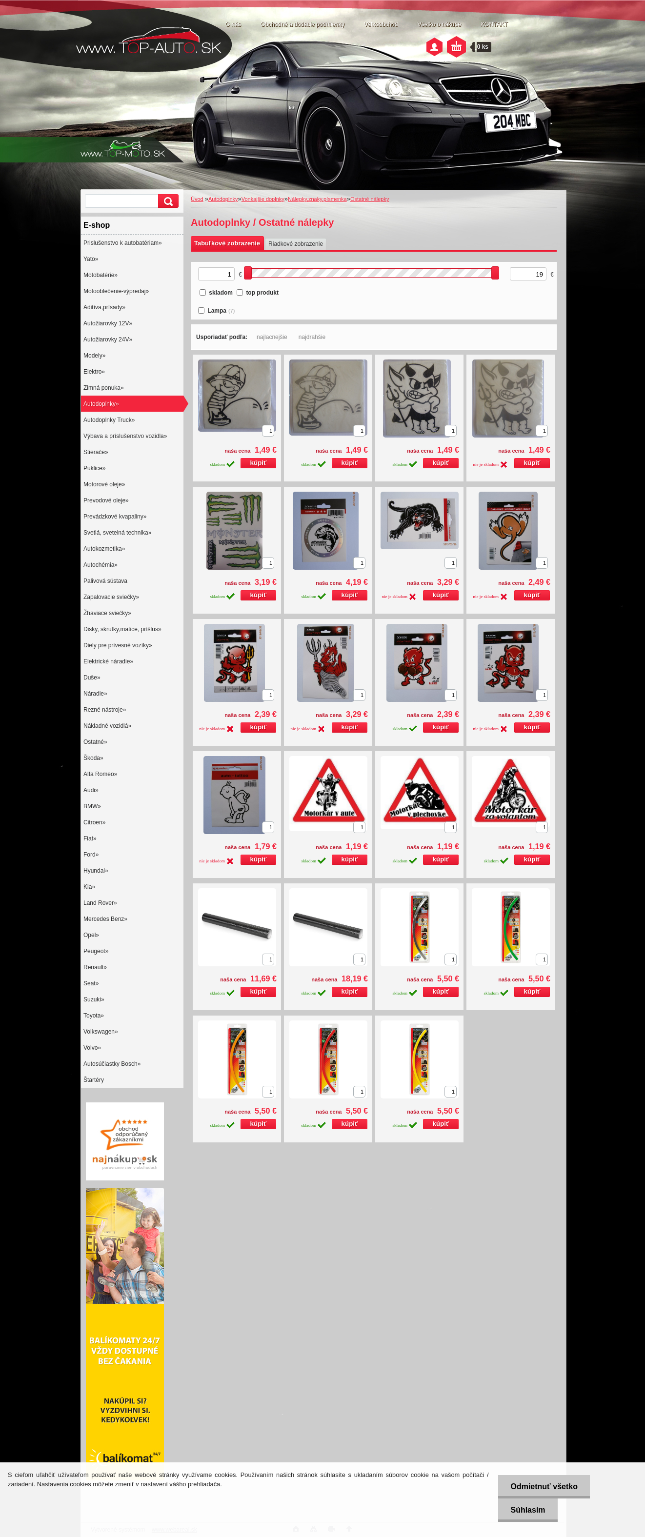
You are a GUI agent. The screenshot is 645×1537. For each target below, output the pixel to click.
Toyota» (93, 1015)
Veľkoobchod (381, 24)
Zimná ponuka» (103, 387)
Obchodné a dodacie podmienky (302, 24)
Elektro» (94, 371)
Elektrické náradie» (108, 661)
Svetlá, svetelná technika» (117, 532)
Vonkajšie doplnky (263, 199)
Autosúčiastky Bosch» (112, 1063)
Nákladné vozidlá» (107, 725)
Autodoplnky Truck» (109, 420)
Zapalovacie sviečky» (111, 597)
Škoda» (93, 758)
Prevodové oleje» (106, 500)
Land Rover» (100, 902)
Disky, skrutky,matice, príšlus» (122, 629)
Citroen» (94, 822)
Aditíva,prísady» (104, 307)
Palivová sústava (105, 581)
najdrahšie (312, 337)
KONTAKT (494, 24)
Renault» (95, 967)
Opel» (91, 935)
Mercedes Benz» (105, 919)
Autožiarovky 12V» (107, 323)
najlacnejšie (272, 337)
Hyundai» (95, 870)
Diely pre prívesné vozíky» (117, 645)
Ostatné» (95, 742)
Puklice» (94, 468)
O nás (233, 24)
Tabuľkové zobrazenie (227, 243)
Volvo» (92, 1047)
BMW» (92, 806)
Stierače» (95, 452)
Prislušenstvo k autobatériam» (122, 243)
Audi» (91, 790)
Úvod (197, 199)
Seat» (91, 983)
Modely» (94, 355)
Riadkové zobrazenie (295, 243)
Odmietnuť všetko (543, 1486)
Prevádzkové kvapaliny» (114, 516)
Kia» (89, 886)
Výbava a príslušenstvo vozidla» (125, 436)
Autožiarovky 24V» (107, 339)
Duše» (92, 677)
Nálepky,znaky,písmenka (317, 199)
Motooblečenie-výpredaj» (116, 291)
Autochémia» (100, 564)
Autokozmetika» (104, 548)
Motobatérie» (100, 275)
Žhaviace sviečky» (107, 613)
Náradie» (95, 693)
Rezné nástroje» (104, 709)
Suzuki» (93, 999)
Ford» (91, 854)
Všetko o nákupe (439, 24)
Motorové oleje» (104, 484)
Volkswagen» (100, 1031)
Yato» (90, 259)
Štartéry (93, 1080)
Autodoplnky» (101, 403)
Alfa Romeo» (100, 774)
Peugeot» (95, 951)
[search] (167, 201)
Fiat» (90, 838)
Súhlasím (527, 1510)
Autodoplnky (223, 199)
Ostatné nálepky (369, 199)
